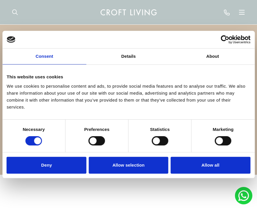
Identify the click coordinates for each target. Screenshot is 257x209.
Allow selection (128, 165)
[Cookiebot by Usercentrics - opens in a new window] (225, 39)
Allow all (211, 165)
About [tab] (212, 56)
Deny (46, 165)
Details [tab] (128, 56)
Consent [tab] (44, 56)
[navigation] (128, 12)
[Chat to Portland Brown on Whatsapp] (243, 195)
